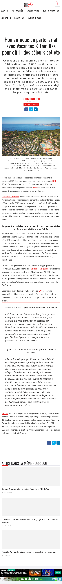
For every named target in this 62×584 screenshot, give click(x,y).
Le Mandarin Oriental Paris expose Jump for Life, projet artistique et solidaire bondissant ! (30, 520)
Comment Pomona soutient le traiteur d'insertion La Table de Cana (25, 489)
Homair (5, 413)
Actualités (17, 10)
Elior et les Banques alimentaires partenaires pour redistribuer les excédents (29, 552)
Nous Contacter (51, 10)
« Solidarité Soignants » (40, 268)
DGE (54, 181)
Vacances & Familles (10, 196)
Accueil (4, 10)
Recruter (19, 17)
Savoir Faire (33, 10)
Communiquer (34, 17)
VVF (40, 291)
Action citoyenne (31, 104)
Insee (35, 187)
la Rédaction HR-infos (31, 98)
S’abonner (6, 17)
